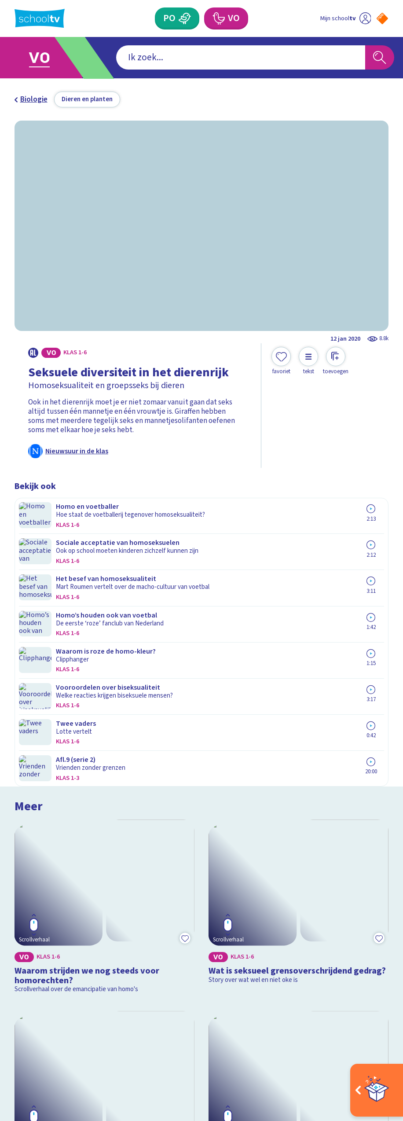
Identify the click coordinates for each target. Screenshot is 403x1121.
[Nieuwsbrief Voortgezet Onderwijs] (295, 957)
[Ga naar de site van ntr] (376, 1060)
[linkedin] (57, 1035)
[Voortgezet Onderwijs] (218, 18)
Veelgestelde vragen (55, 893)
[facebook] (19, 1035)
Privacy (29, 919)
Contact (31, 880)
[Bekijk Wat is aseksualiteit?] (104, 722)
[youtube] (77, 1035)
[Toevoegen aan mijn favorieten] (281, 361)
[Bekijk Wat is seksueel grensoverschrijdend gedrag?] (298, 577)
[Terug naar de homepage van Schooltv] (40, 18)
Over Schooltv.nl (48, 906)
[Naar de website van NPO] (382, 18)
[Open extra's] (376, 1090)
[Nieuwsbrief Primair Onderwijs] (295, 926)
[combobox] (187, 57)
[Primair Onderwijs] (184, 18)
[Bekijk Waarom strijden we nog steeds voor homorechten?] (104, 577)
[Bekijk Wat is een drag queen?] (298, 722)
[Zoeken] (379, 57)
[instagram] (38, 1035)
